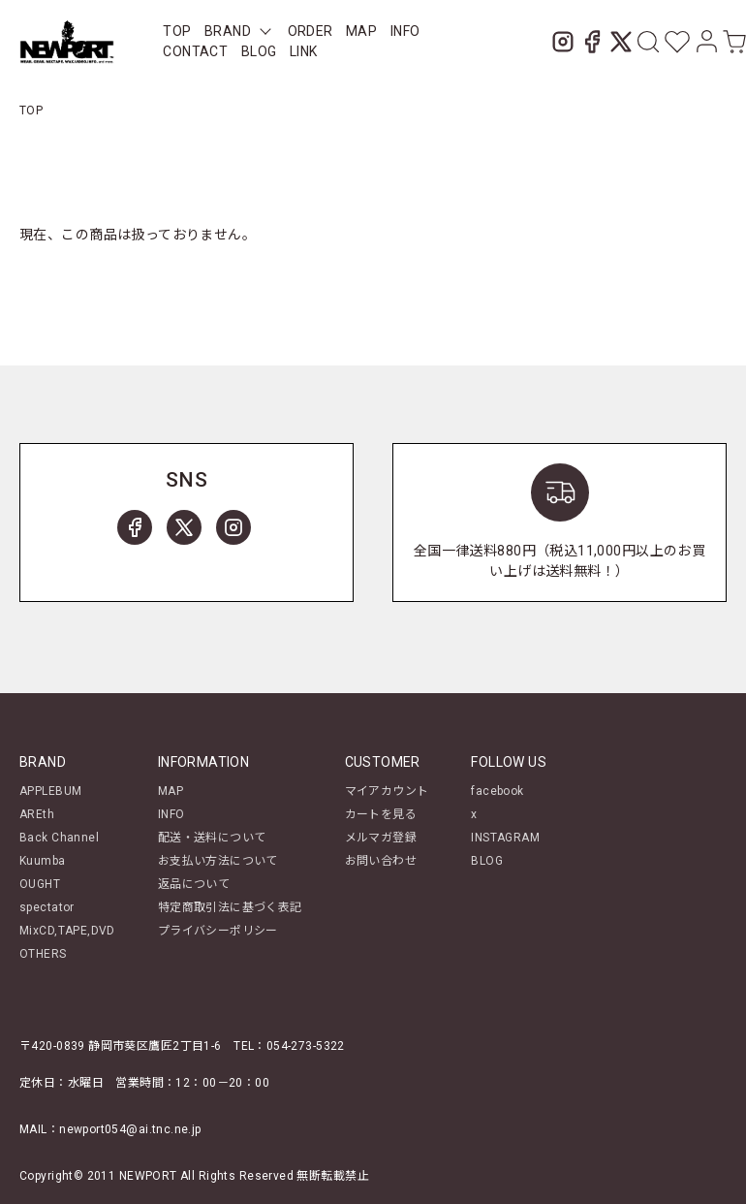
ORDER (310, 31)
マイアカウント (387, 791)
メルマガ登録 (381, 837)
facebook (497, 791)
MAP (361, 31)
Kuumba (42, 861)
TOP (177, 31)
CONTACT (195, 51)
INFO (405, 31)
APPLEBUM (50, 791)
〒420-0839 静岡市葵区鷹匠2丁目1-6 (120, 1046)
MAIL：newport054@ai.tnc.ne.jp (110, 1129)
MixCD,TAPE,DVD (67, 930)
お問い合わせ (381, 861)
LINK (304, 51)
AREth (36, 814)
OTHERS (43, 954)
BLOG (487, 861)
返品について (194, 884)
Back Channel (59, 837)
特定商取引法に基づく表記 (230, 907)
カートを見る (381, 814)
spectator (47, 907)
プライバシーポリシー (218, 930)
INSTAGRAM (505, 837)
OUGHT (39, 884)
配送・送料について (212, 837)
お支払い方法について (218, 861)
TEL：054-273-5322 (289, 1046)
